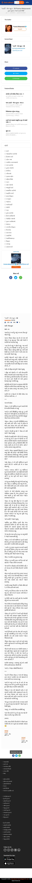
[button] (17, 2)
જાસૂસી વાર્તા (9, 187)
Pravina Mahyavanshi (19, 26)
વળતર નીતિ (6, 771)
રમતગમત (8, 232)
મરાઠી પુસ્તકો (6, 803)
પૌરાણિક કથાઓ (10, 218)
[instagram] (8, 850)
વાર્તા (7, 151)
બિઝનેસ (8, 230)
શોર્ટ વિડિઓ (6, 788)
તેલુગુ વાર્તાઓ (6, 839)
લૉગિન (27, 2)
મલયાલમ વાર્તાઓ (7, 834)
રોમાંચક (8, 224)
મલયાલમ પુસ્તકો (7, 812)
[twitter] (12, 850)
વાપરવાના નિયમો (7, 768)
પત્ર (7, 210)
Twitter (16, 73)
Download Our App (16, 752)
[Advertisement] (16, 297)
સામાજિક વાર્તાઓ (11, 190)
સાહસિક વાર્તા (10, 193)
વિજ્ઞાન (8, 241)
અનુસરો (20, 29)
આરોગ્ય (8, 202)
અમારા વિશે (6, 761)
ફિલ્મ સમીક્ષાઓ (10, 216)
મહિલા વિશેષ (9, 179)
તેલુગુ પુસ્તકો (6, 808)
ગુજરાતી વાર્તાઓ (7, 825)
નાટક (7, 182)
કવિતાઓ (8, 173)
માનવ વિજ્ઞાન (9, 196)
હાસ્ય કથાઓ (9, 168)
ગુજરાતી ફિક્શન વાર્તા (17, 50)
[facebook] (5, 850)
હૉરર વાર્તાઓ (9, 213)
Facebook (16, 68)
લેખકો (4, 786)
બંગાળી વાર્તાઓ (6, 832)
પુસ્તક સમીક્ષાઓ (10, 221)
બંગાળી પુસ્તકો (6, 810)
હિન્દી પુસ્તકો (6, 798)
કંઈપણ (8, 244)
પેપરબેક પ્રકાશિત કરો (8, 790)
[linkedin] (18, 850)
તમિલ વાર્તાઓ (6, 836)
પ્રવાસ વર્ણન (9, 176)
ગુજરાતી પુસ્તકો (7, 801)
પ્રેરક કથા (9, 159)
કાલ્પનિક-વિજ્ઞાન (10, 227)
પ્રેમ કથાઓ (9, 185)
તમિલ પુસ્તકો (6, 805)
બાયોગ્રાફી (9, 204)
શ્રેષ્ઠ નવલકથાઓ (7, 781)
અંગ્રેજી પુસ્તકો (7, 796)
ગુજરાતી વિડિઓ (7, 783)
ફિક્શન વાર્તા (9, 156)
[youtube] (15, 850)
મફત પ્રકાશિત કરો (20, 2)
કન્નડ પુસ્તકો (6, 814)
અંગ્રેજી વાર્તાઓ (7, 829)
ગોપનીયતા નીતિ (7, 766)
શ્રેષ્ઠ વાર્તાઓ (6, 779)
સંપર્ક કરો (5, 764)
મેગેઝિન (8, 171)
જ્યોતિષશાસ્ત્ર (10, 238)
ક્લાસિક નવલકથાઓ (12, 162)
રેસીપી (8, 207)
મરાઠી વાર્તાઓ (6, 827)
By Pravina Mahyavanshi (18, 48)
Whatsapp (16, 78)
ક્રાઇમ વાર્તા (9, 247)
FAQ (4, 773)
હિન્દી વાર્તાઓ (6, 822)
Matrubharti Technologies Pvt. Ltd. (20, 879)
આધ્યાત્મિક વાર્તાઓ (11, 154)
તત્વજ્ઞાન (8, 199)
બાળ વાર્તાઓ (9, 165)
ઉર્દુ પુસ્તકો (5, 817)
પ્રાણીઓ (8, 235)
